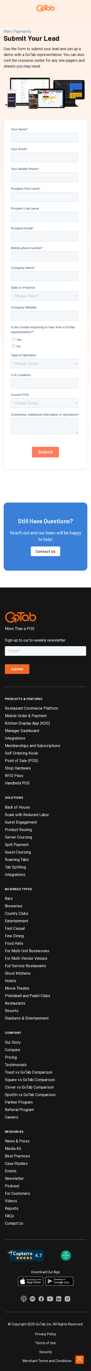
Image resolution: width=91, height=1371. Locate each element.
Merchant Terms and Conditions (47, 1361)
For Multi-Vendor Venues (26, 958)
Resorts (11, 1010)
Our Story (13, 1042)
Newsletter (14, 1178)
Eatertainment (16, 921)
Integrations (15, 738)
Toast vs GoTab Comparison (28, 1072)
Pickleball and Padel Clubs (27, 995)
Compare (12, 1050)
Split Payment (17, 844)
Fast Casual (15, 928)
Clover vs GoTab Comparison (29, 1087)
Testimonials (16, 1065)
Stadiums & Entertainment (27, 1018)
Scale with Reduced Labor (27, 814)
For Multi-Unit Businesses (27, 951)
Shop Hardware (18, 768)
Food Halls (14, 943)
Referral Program (19, 1109)
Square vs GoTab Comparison (30, 1079)
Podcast (12, 1186)
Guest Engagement (21, 822)
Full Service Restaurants (25, 966)
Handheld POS (17, 783)
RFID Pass (14, 775)
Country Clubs (16, 913)
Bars (9, 898)
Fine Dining (14, 936)
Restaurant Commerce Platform (31, 708)
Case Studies (16, 1163)
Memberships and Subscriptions (32, 745)
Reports (11, 1208)
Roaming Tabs (17, 859)
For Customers (17, 1193)
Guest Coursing (18, 852)
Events (11, 1171)
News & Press (17, 1141)
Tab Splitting (15, 867)
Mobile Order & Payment (26, 715)
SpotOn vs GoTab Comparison (30, 1094)
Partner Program (19, 1102)
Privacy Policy (45, 1334)
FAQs (9, 1216)
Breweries (13, 906)
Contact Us (45, 551)
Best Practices (17, 1156)
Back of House (17, 807)
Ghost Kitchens (18, 973)
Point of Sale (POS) (21, 760)
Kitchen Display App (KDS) (27, 723)
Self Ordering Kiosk (21, 753)
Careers (11, 1117)
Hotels (10, 981)
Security (45, 1352)
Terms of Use (45, 1343)
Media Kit (13, 1148)
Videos (11, 1201)
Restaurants (15, 1003)
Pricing (11, 1057)
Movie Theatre (17, 988)
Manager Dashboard (22, 730)
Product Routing (18, 829)
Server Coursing (18, 837)
